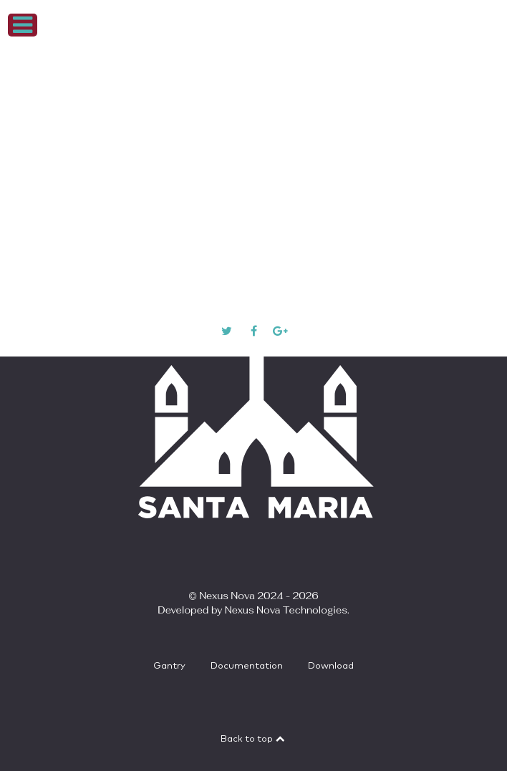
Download (331, 666)
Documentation (247, 666)
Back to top (253, 739)
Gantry (169, 666)
